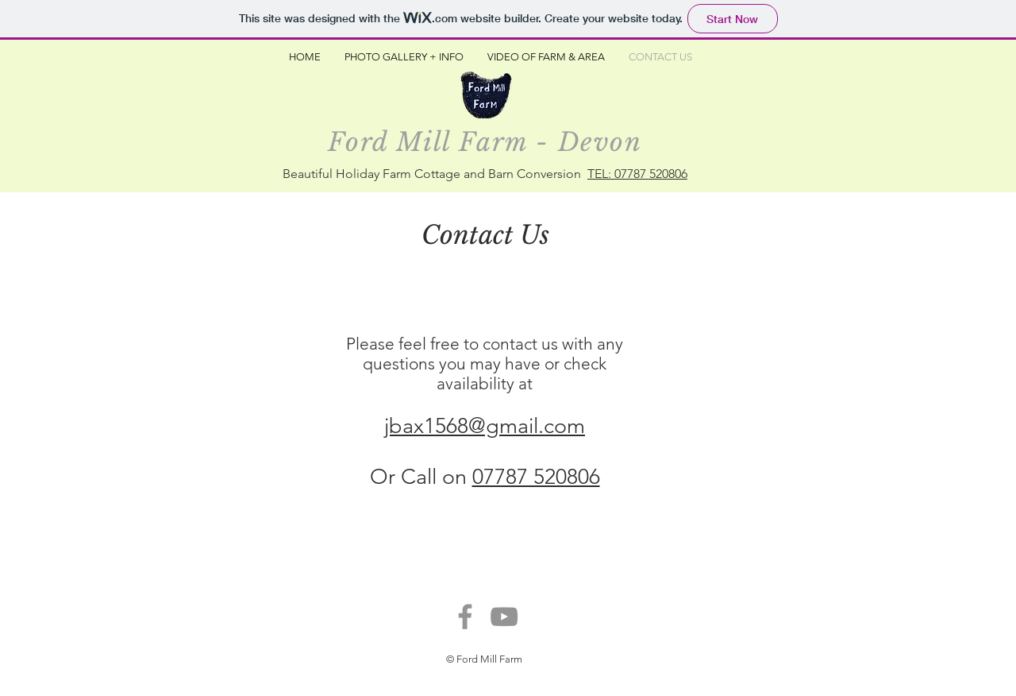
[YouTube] (504, 616)
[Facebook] (465, 616)
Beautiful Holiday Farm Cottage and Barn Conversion (435, 173)
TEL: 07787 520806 (637, 173)
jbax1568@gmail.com (484, 426)
